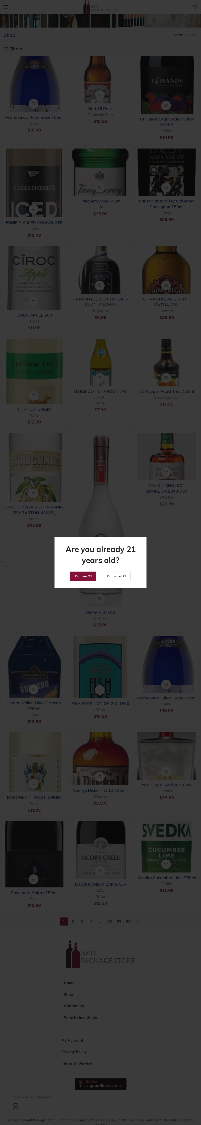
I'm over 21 (83, 576)
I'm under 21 (116, 576)
